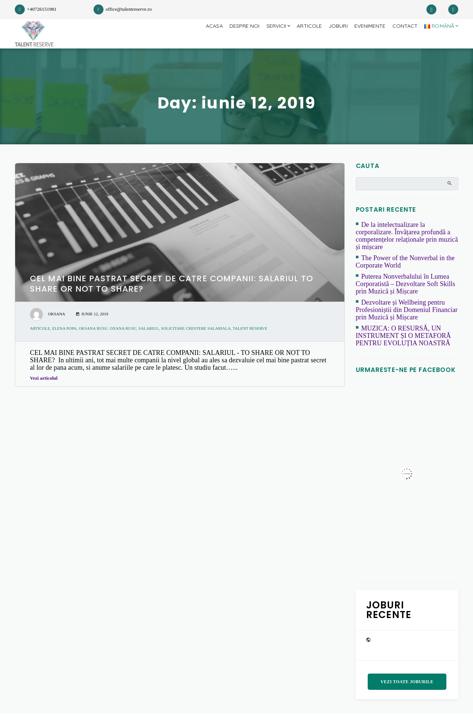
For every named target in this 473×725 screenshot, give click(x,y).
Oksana (56, 325)
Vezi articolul (46, 389)
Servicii (267, 39)
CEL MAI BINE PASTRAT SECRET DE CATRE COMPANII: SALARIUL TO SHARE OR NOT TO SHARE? (171, 295)
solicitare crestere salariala (196, 339)
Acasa (201, 39)
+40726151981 (36, 9)
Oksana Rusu (93, 339)
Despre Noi (233, 39)
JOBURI (332, 39)
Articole (301, 39)
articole (40, 339)
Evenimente (365, 39)
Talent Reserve (250, 339)
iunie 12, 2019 (92, 325)
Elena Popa (64, 339)
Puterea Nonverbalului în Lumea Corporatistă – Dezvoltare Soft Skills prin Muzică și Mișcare (405, 295)
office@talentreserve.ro (122, 9)
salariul (149, 339)
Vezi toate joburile (407, 692)
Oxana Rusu (123, 339)
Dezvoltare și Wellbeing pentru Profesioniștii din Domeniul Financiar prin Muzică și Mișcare (407, 321)
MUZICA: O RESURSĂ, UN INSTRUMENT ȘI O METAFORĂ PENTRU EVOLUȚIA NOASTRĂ (403, 347)
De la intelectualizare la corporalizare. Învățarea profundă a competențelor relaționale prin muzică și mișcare (407, 247)
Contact (402, 39)
